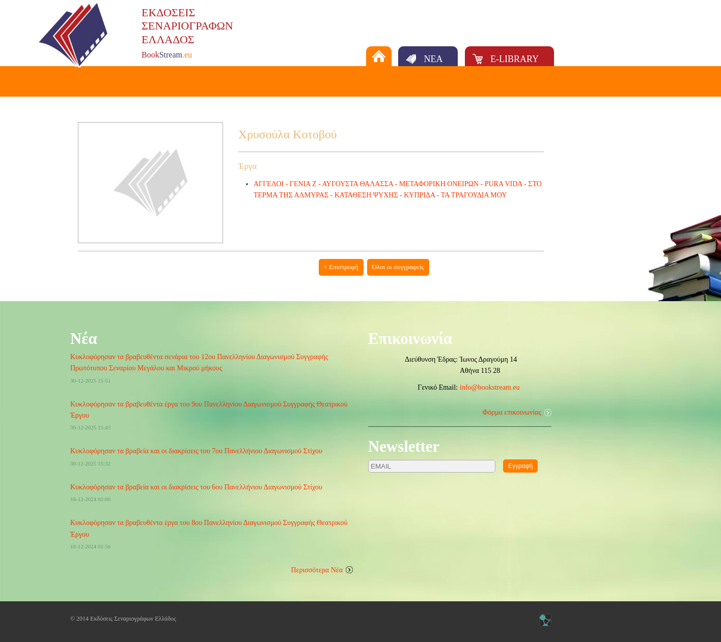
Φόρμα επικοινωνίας (512, 412)
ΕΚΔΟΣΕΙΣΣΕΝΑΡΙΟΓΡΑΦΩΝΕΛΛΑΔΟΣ (187, 26)
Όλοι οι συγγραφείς (398, 267)
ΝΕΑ (433, 59)
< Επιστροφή (341, 267)
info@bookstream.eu (489, 387)
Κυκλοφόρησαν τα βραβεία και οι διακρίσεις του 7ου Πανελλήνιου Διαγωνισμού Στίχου (196, 451)
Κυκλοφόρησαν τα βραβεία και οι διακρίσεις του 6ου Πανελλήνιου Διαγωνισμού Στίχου (196, 487)
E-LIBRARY (514, 59)
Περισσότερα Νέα (317, 570)
